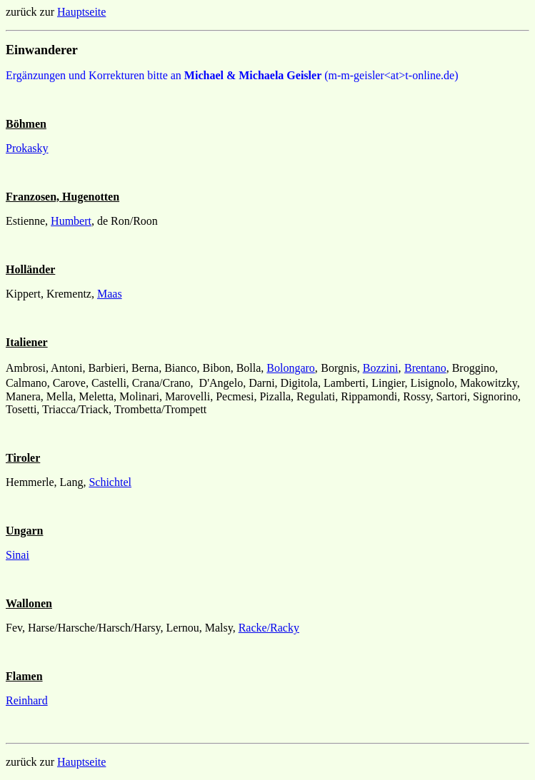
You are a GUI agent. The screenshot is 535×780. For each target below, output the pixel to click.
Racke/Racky (269, 628)
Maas (109, 294)
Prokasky (27, 148)
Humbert (71, 221)
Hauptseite (81, 12)
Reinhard (27, 700)
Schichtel (110, 482)
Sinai (17, 555)
